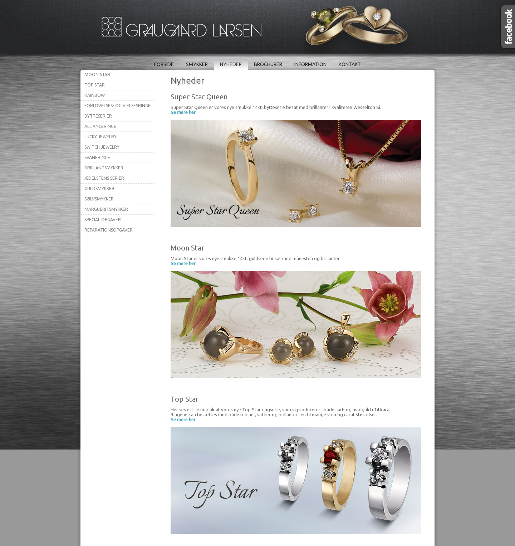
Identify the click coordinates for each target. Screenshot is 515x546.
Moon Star (97, 74)
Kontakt (350, 64)
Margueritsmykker (106, 209)
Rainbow (94, 95)
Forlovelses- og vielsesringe (117, 105)
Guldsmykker (99, 188)
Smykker (197, 64)
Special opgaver (102, 219)
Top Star (94, 85)
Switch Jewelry (101, 147)
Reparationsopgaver (108, 230)
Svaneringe (97, 157)
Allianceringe (100, 126)
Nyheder (231, 64)
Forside (164, 64)
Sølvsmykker (99, 199)
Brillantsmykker (103, 167)
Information (310, 64)
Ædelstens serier (104, 178)
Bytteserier (98, 116)
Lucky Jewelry (100, 136)
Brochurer (268, 64)
